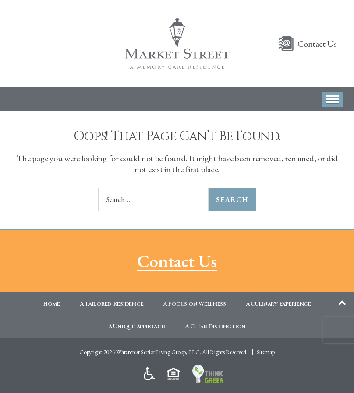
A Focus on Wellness (194, 304)
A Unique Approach (136, 326)
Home (51, 304)
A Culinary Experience (278, 304)
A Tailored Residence (112, 304)
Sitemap (266, 352)
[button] (332, 99)
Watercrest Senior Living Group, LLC (158, 352)
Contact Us (316, 43)
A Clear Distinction (215, 326)
